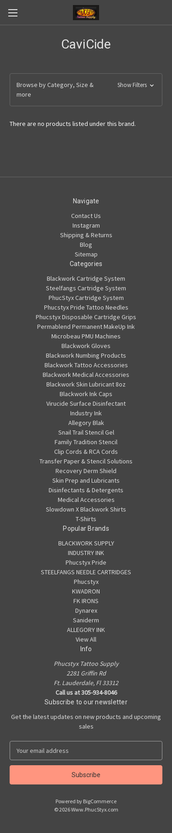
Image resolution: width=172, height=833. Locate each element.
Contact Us (86, 216)
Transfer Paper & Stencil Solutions (86, 461)
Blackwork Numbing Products (86, 355)
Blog (86, 244)
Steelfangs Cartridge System (86, 288)
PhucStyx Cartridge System (86, 298)
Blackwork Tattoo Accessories (86, 365)
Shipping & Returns (86, 235)
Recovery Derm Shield (86, 471)
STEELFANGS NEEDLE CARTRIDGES (86, 572)
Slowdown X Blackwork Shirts (86, 509)
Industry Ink (86, 413)
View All (86, 639)
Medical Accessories (86, 499)
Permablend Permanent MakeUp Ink (86, 326)
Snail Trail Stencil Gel (86, 432)
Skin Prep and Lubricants (86, 480)
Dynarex (86, 610)
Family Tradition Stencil (86, 442)
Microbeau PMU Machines (86, 336)
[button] (86, 89)
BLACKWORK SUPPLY (86, 543)
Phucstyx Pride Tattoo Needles (86, 307)
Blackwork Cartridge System (86, 278)
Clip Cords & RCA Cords (86, 451)
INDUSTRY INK (86, 553)
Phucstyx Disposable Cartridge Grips (86, 317)
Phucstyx (86, 581)
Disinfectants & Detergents (86, 490)
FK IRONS (86, 601)
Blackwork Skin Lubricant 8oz (86, 384)
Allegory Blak (86, 423)
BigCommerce (100, 801)
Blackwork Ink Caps (86, 394)
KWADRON (86, 591)
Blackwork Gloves (86, 346)
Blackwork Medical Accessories (86, 374)
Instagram (86, 225)
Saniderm (86, 620)
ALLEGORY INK (86, 630)
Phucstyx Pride (86, 562)
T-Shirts (86, 519)
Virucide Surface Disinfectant (86, 403)
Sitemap (86, 254)
